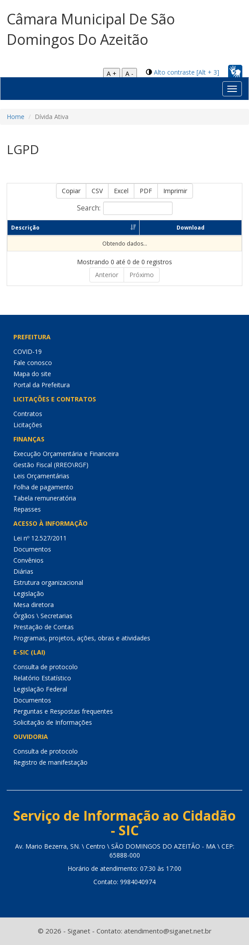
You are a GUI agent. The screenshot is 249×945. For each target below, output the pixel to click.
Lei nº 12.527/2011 (40, 538)
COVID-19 (27, 351)
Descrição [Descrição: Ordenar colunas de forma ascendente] (25, 227)
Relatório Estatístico (42, 678)
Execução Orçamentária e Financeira (66, 453)
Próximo (141, 274)
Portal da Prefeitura (41, 385)
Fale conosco (32, 362)
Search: (125, 208)
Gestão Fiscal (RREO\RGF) (50, 465)
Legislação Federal (40, 689)
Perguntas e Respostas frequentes (63, 711)
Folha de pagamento (43, 487)
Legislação (28, 593)
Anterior (106, 274)
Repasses (27, 509)
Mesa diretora (33, 604)
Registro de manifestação (50, 762)
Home (15, 116)
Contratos (27, 413)
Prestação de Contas (43, 627)
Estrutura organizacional (48, 582)
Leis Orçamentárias (41, 476)
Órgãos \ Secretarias (42, 615)
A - (129, 73)
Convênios (28, 560)
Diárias (23, 571)
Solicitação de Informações (52, 722)
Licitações (27, 425)
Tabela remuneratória (44, 498)
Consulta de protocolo (45, 667)
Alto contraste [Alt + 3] (186, 72)
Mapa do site (32, 373)
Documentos (32, 549)
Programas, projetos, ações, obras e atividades (81, 638)
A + (111, 73)
